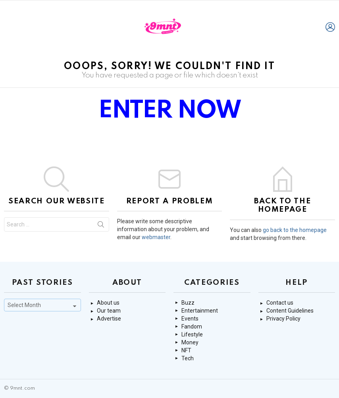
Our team (109, 310)
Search (101, 226)
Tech (187, 358)
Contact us (279, 302)
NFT (186, 350)
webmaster (156, 237)
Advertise (109, 318)
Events (189, 318)
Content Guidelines (290, 310)
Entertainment (199, 310)
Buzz (188, 302)
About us (108, 302)
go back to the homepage (295, 230)
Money (189, 342)
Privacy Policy (283, 318)
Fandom (191, 326)
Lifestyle (192, 334)
